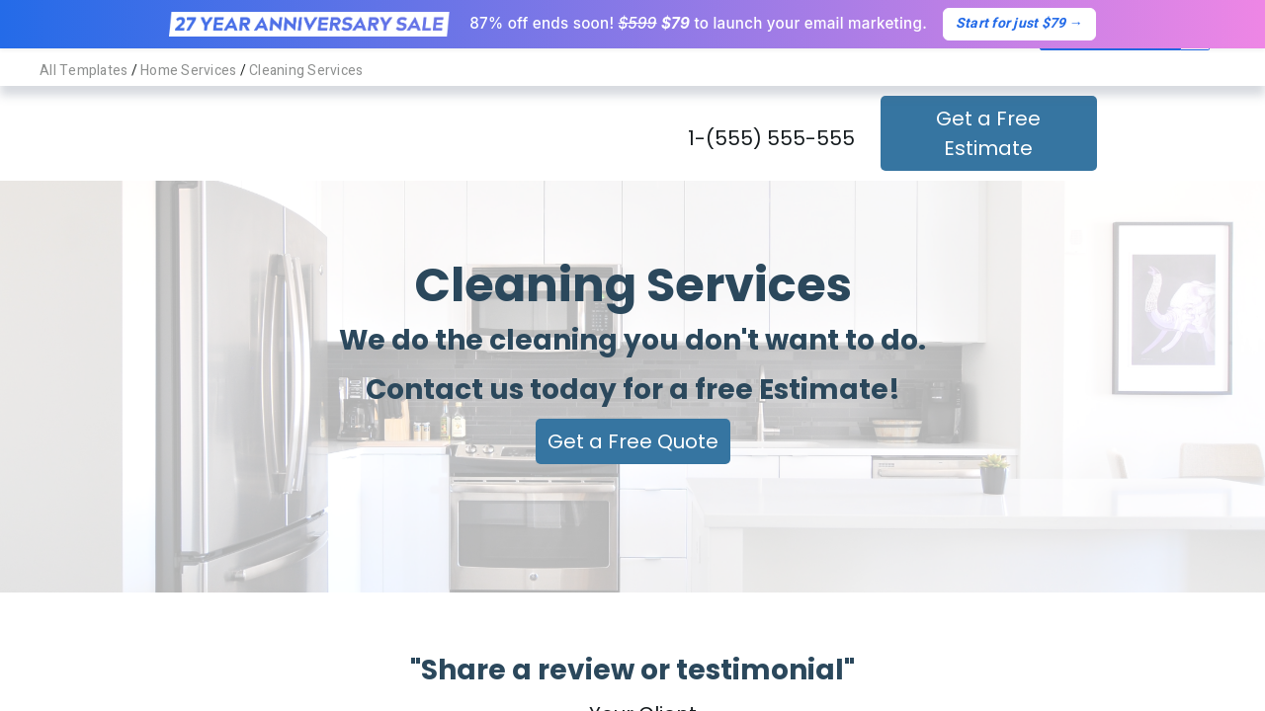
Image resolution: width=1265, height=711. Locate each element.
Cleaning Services (306, 70)
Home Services (188, 70)
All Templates (83, 70)
